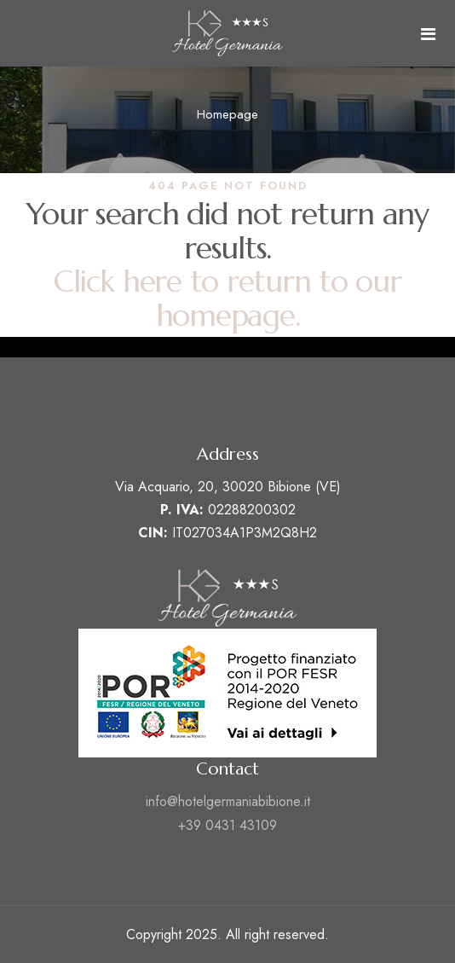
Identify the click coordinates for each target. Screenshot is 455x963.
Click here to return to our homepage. (227, 299)
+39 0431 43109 (227, 825)
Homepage (227, 114)
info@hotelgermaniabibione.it (228, 801)
